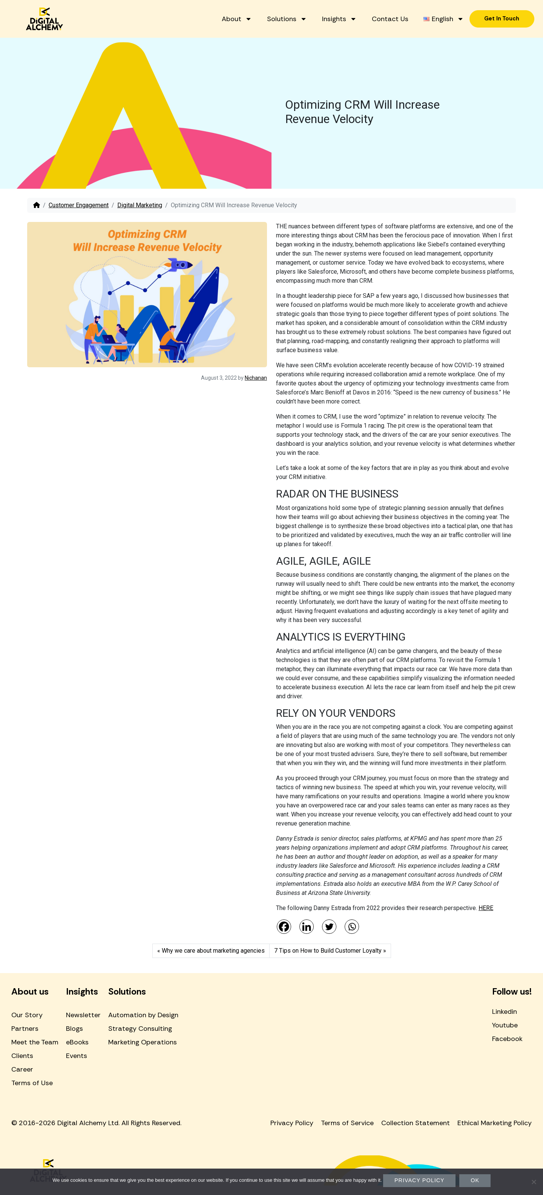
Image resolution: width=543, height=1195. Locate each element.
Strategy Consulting (140, 1028)
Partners (24, 1028)
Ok (475, 1180)
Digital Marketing (139, 205)
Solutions (332, 13)
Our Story (27, 1014)
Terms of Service (347, 1122)
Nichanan (256, 378)
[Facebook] (284, 926)
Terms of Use (32, 1082)
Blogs (74, 1028)
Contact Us (435, 13)
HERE (486, 908)
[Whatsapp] (352, 926)
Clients (22, 1055)
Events (76, 1055)
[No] (533, 1182)
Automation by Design (143, 1014)
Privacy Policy (291, 1122)
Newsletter (83, 1014)
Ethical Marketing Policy (494, 1122)
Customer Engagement (79, 205)
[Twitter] (329, 926)
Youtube (505, 1025)
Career (22, 1069)
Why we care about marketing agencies (213, 950)
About (282, 13)
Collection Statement (415, 1122)
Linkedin (504, 1011)
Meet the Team (34, 1042)
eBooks (77, 1042)
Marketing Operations (142, 1042)
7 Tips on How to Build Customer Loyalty (328, 950)
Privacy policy (419, 1180)
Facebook (507, 1038)
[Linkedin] (306, 926)
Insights (384, 13)
